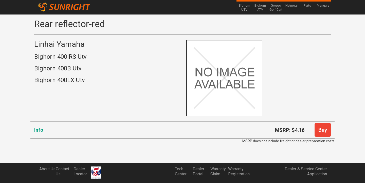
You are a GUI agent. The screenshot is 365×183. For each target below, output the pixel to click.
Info (38, 130)
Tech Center (181, 171)
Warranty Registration (237, 171)
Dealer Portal (198, 171)
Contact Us (62, 171)
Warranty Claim (218, 171)
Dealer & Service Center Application (306, 171)
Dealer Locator (80, 171)
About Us (47, 168)
